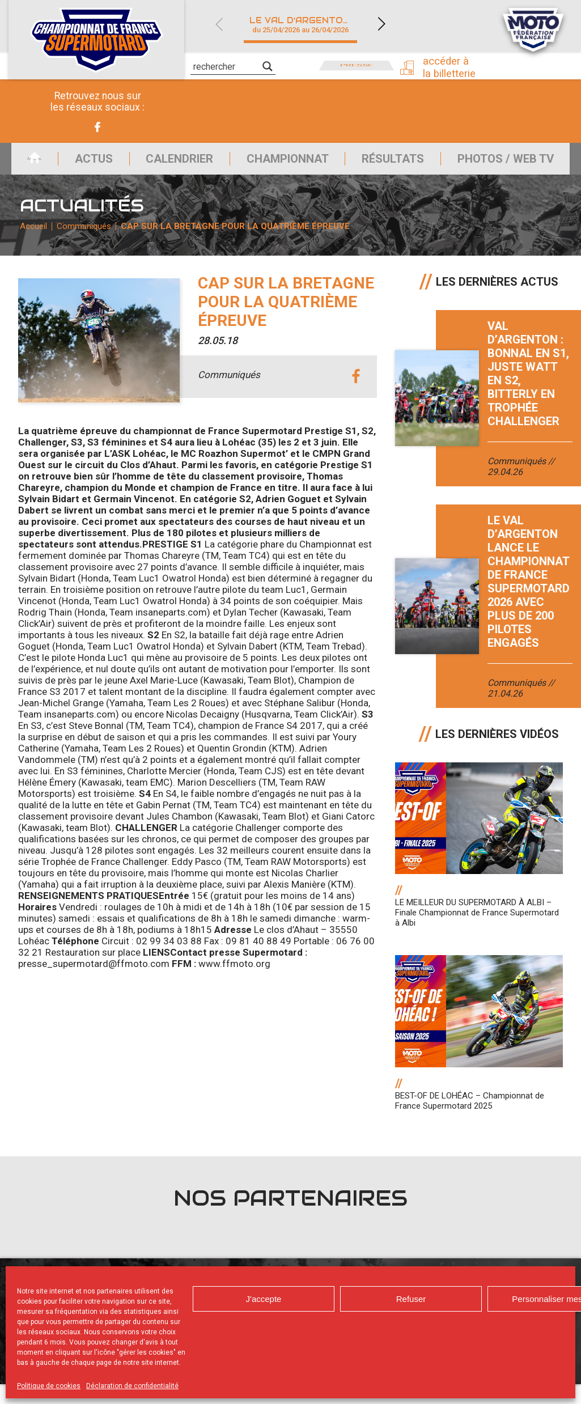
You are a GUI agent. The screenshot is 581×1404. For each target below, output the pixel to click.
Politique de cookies (48, 1386)
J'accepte (264, 1299)
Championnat (284, 163)
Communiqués (89, 241)
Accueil (19, 163)
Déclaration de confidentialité (132, 1386)
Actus (77, 163)
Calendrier (169, 163)
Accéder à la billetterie (455, 66)
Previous (219, 24)
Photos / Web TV (514, 163)
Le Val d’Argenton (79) (306, 24)
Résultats (395, 163)
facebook (355, 397)
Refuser (411, 1299)
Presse (356, 65)
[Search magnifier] (267, 66)
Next (381, 24)
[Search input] (226, 66)
